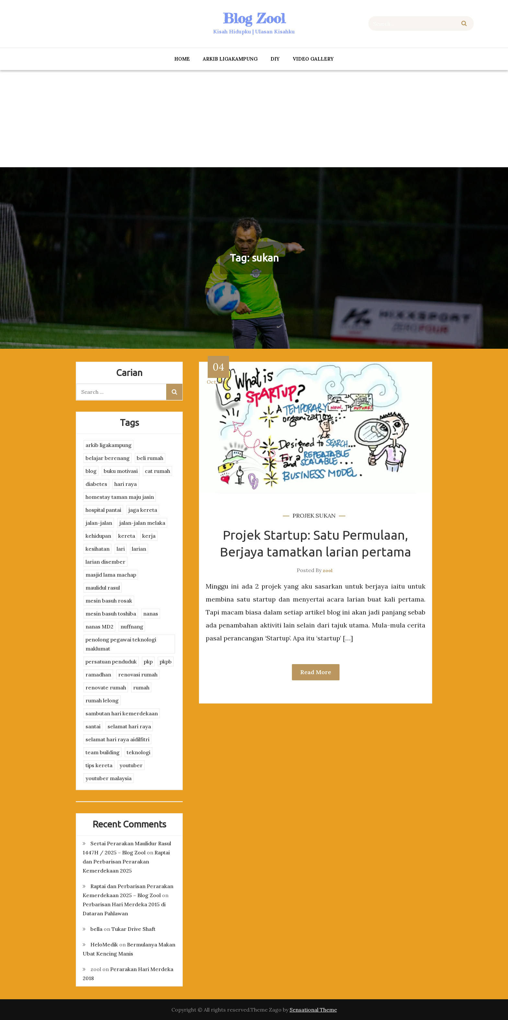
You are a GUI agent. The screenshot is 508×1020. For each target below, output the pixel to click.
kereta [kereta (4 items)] (126, 536)
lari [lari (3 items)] (121, 548)
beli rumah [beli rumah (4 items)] (150, 458)
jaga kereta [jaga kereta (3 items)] (142, 510)
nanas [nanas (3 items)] (150, 613)
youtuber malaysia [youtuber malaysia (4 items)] (109, 778)
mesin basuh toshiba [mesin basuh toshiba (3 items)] (111, 613)
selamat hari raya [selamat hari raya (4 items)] (129, 726)
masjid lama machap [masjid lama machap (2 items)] (111, 574)
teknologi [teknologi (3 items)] (138, 752)
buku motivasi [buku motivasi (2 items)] (121, 471)
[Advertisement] (254, 118)
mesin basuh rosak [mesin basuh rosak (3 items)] (109, 600)
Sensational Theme (313, 1009)
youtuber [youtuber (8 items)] (131, 765)
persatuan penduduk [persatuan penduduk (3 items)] (111, 661)
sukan (326, 515)
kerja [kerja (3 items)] (149, 536)
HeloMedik (104, 944)
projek (303, 515)
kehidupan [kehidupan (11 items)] (98, 536)
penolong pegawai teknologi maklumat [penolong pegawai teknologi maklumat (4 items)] (121, 644)
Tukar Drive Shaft (133, 929)
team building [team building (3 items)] (103, 752)
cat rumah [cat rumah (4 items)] (157, 471)
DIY (275, 59)
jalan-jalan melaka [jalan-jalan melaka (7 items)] (142, 523)
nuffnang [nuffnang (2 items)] (132, 626)
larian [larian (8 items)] (139, 548)
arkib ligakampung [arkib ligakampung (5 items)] (109, 445)
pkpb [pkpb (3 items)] (166, 661)
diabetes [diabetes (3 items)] (96, 484)
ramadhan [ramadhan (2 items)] (98, 674)
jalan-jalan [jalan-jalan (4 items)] (99, 523)
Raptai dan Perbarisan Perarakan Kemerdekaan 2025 (126, 861)
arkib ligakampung (230, 59)
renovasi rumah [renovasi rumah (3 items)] (137, 674)
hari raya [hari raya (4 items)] (125, 484)
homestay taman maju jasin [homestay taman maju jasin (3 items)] (120, 497)
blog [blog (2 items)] (91, 471)
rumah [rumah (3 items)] (141, 687)
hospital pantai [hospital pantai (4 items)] (103, 510)
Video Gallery (313, 59)
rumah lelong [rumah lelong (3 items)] (102, 700)
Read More (315, 672)
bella (96, 929)
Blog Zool (254, 18)
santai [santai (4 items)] (93, 726)
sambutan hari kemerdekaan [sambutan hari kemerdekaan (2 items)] (122, 713)
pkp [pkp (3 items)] (148, 661)
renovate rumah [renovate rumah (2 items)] (106, 687)
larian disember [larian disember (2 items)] (105, 561)
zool (328, 570)
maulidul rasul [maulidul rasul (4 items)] (103, 587)
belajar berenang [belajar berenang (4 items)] (108, 458)
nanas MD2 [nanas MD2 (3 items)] (99, 626)
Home (182, 59)
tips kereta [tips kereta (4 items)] (99, 765)
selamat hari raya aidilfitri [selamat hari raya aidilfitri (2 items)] (117, 739)
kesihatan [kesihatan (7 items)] (98, 548)
